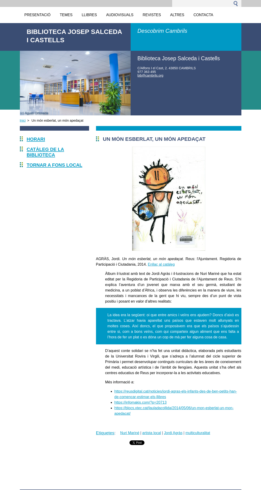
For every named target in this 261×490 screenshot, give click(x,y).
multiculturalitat (198, 433)
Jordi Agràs (173, 433)
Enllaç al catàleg (161, 264)
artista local (151, 433)
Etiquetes (105, 432)
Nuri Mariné (129, 433)
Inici (23, 120)
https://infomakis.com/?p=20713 (140, 402)
